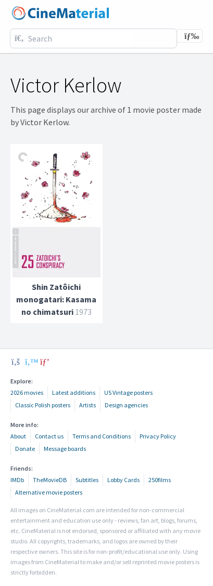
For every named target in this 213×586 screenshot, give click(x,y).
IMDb (17, 480)
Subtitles (87, 480)
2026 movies (26, 392)
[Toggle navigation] (190, 36)
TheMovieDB (50, 480)
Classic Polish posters (42, 405)
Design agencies (126, 405)
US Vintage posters (128, 392)
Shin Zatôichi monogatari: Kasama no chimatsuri (56, 299)
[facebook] (15, 361)
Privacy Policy (158, 436)
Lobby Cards (123, 480)
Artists (87, 405)
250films (159, 480)
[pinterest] (45, 361)
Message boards (65, 448)
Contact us (49, 436)
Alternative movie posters (48, 492)
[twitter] (30, 361)
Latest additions (73, 392)
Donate (25, 448)
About (18, 436)
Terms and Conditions (101, 436)
